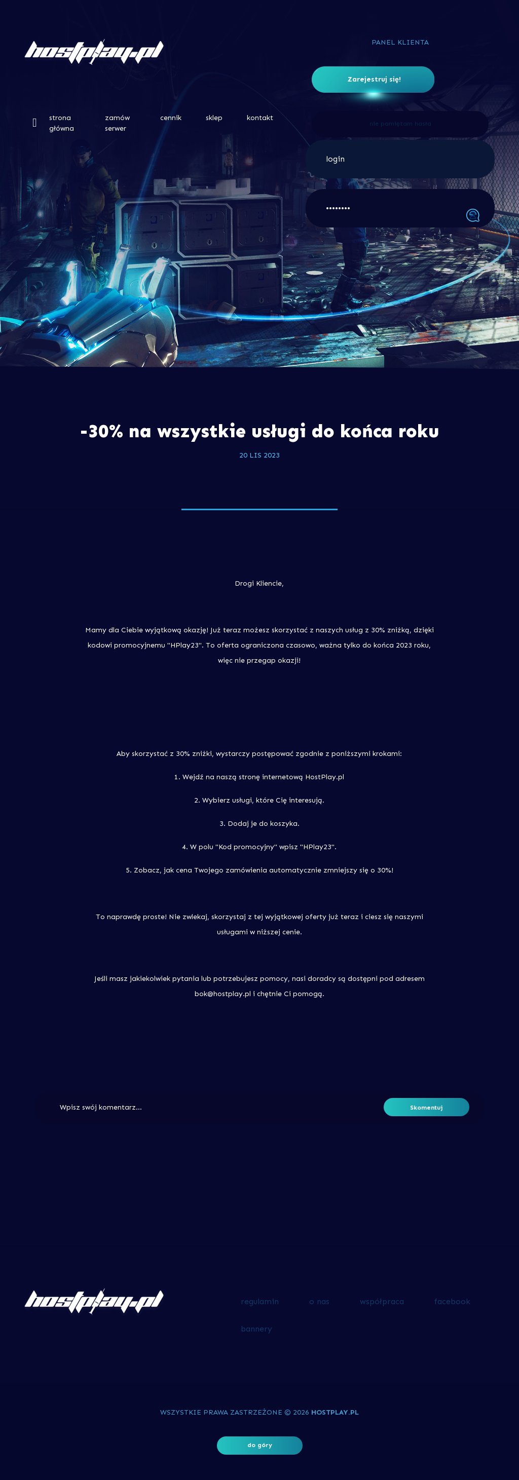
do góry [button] (259, 1445)
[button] (34, 123)
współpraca (382, 1301)
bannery (256, 1329)
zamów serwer (117, 123)
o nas (319, 1301)
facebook (452, 1301)
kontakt (260, 117)
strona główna (61, 123)
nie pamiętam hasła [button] (400, 123)
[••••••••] (400, 208)
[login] (400, 159)
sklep (214, 117)
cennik (170, 117)
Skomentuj (426, 1107)
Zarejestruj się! (374, 79)
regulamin (260, 1301)
